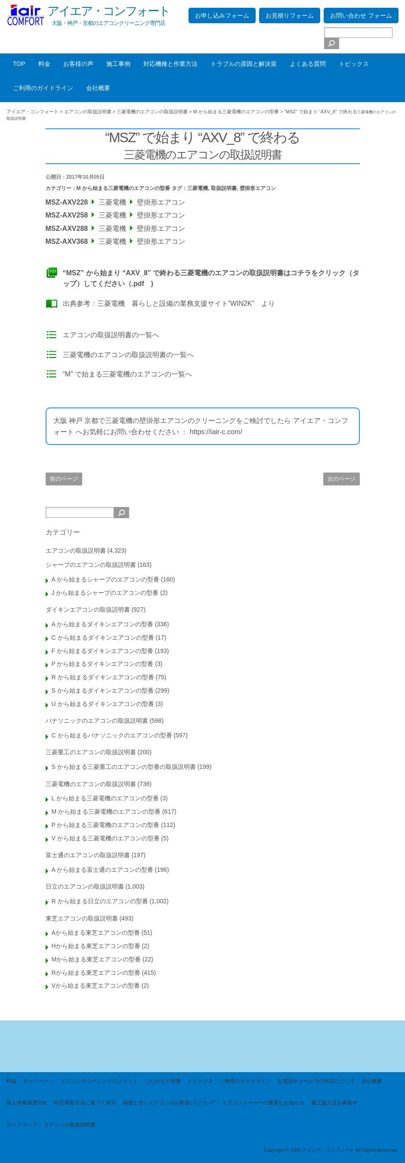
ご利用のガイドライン (43, 87)
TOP (19, 63)
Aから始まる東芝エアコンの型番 (96, 932)
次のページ (342, 479)
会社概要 (98, 87)
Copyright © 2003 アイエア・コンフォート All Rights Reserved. (331, 1150)
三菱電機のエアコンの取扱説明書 (91, 784)
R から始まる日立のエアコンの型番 (100, 901)
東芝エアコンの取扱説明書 (82, 918)
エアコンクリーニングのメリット (99, 1081)
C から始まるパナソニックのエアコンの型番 (112, 735)
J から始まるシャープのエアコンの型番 (105, 592)
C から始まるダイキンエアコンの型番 (103, 637)
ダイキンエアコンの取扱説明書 (88, 609)
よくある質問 (308, 63)
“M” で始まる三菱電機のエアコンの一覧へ (127, 374)
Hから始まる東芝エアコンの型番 (96, 945)
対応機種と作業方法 (170, 63)
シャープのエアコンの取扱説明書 (91, 564)
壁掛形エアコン (258, 188)
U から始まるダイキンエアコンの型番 (103, 703)
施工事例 (118, 63)
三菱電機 (197, 188)
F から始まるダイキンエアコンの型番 (102, 650)
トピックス (354, 63)
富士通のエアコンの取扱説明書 (88, 855)
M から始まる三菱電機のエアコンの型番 (123, 188)
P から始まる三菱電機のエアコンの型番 (106, 824)
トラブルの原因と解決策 (243, 63)
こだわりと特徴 (163, 1081)
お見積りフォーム (290, 15)
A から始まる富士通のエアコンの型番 (102, 869)
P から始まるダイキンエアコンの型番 (103, 663)
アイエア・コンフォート (108, 11)
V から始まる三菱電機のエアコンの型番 (106, 838)
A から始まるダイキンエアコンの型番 (102, 624)
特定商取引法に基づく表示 (85, 1103)
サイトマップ (21, 1125)
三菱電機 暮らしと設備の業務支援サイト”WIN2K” (175, 303)
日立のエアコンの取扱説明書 (85, 886)
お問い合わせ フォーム (361, 15)
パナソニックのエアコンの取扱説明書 (97, 720)
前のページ (64, 479)
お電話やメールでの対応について (316, 1081)
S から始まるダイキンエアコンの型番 (103, 690)
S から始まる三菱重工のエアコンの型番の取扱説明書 (124, 766)
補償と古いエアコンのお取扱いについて (169, 1103)
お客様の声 (78, 63)
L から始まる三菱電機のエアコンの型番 (105, 798)
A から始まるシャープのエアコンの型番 (105, 579)
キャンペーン (38, 1081)
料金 (44, 63)
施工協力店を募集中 (334, 1103)
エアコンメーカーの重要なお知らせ (263, 1103)
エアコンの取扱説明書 (76, 550)
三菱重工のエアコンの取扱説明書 (91, 752)
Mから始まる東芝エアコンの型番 (96, 959)
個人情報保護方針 (27, 1103)
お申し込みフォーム (222, 15)
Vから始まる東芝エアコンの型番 (96, 985)
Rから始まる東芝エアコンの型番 (96, 972)
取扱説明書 (224, 188)
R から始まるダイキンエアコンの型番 (103, 677)
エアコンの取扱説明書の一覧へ (111, 335)
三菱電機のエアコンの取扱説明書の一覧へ (128, 354)
